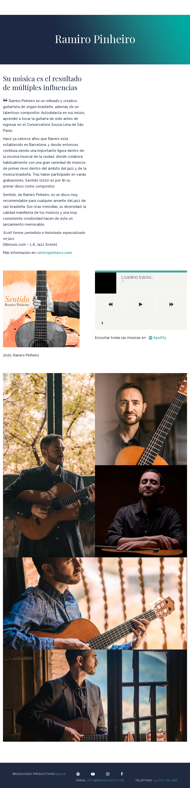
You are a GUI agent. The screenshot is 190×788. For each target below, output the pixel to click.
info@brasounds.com (105, 780)
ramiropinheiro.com (54, 253)
